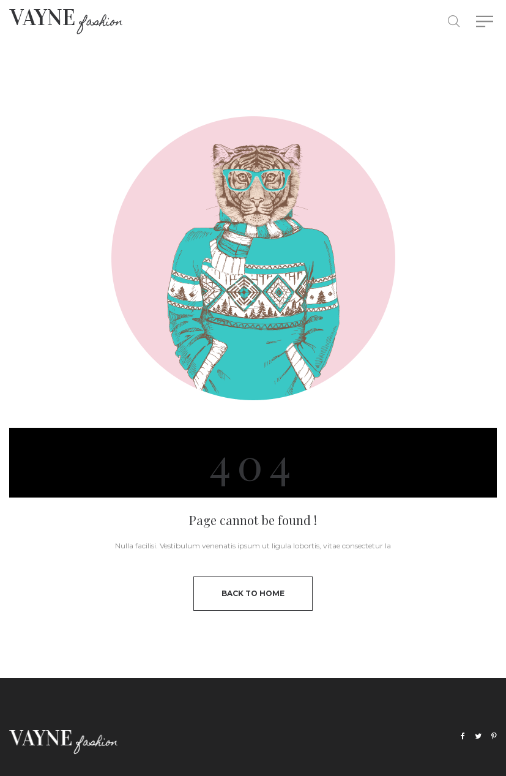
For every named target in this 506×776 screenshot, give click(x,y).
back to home (253, 593)
